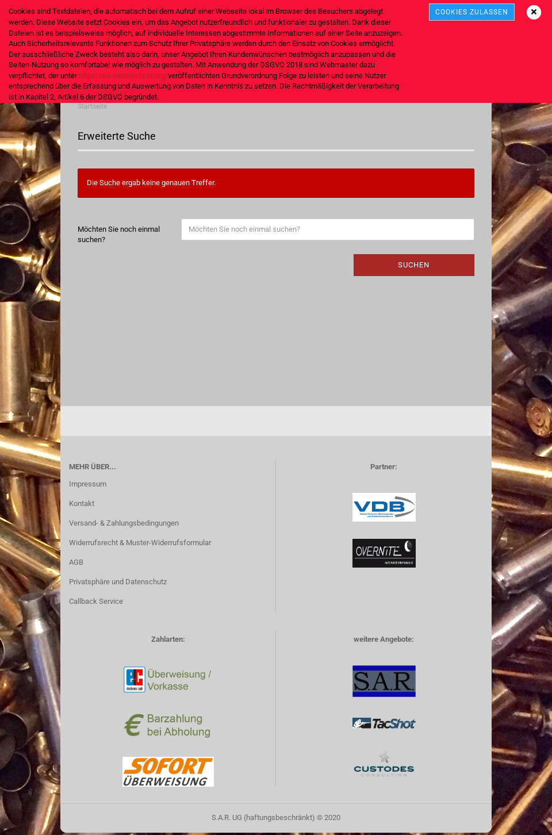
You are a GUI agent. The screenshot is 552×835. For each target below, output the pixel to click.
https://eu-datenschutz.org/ (123, 75)
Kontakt (81, 505)
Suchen (414, 267)
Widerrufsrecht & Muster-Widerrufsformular (140, 545)
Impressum (87, 486)
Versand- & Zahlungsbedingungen (124, 525)
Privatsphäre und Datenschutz (118, 584)
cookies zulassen (471, 12)
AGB (76, 564)
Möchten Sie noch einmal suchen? (119, 237)
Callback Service (96, 603)
